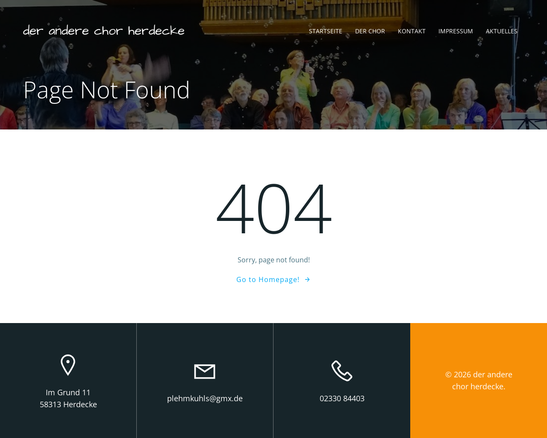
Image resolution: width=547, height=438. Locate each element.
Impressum (455, 31)
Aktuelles (502, 31)
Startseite (325, 31)
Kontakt (412, 31)
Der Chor (370, 31)
